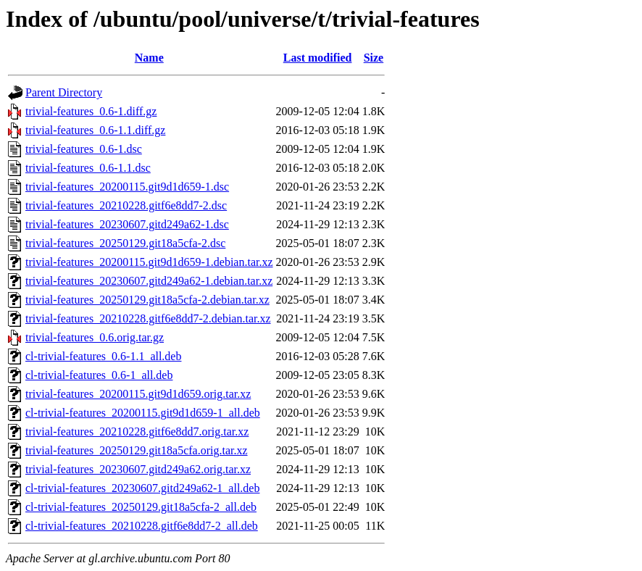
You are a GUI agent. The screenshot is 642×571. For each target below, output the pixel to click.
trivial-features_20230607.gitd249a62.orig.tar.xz (138, 469)
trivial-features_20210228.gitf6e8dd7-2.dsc (126, 205)
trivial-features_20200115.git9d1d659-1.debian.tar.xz (149, 262)
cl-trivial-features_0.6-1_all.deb (98, 375)
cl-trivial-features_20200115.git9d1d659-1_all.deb (142, 413)
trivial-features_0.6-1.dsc (83, 149)
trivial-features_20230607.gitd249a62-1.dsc (127, 224)
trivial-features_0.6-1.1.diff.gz (95, 130)
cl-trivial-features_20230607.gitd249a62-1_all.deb (142, 488)
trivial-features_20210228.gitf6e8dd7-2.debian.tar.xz (148, 318)
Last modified (317, 57)
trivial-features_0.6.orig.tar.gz (94, 337)
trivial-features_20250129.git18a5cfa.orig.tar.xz (136, 450)
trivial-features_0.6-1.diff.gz (91, 111)
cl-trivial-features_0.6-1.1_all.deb (103, 356)
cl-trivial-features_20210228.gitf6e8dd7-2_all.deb (141, 526)
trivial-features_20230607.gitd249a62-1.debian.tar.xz (148, 281)
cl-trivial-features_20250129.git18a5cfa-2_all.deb (141, 507)
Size (374, 57)
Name (149, 57)
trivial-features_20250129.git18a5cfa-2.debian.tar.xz (147, 299)
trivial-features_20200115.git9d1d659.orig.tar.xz (138, 394)
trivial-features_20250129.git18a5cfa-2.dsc (125, 243)
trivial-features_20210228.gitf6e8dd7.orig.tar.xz (137, 431)
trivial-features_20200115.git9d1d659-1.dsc (127, 186)
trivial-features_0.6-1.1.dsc (88, 168)
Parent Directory (63, 92)
